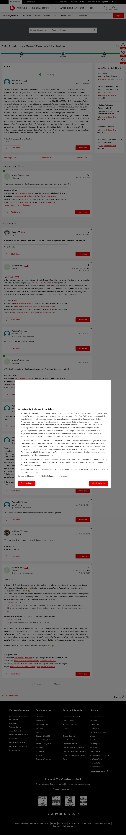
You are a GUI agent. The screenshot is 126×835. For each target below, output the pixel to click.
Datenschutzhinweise (26, 476)
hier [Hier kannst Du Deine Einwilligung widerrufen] (54, 419)
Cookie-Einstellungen (46, 476)
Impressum (63, 476)
